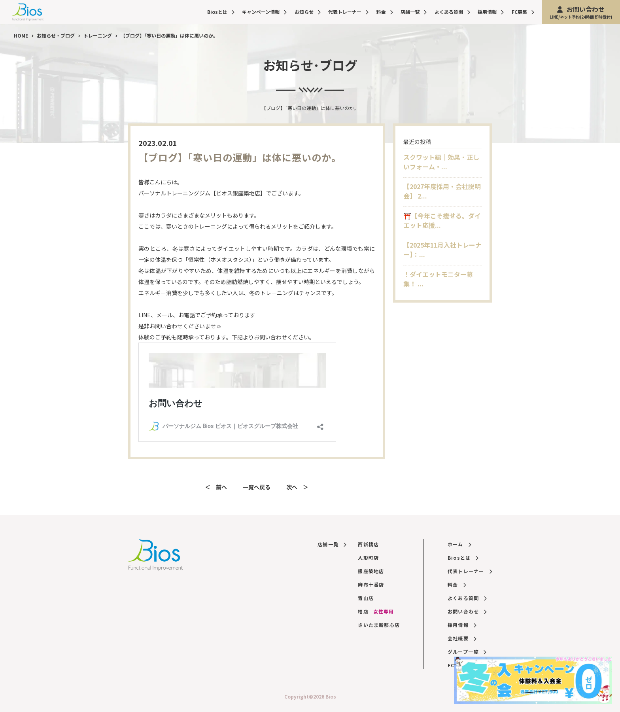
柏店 (376, 611)
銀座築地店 (371, 571)
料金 (384, 11)
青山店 (366, 598)
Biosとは (220, 11)
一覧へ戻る (256, 487)
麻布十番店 (371, 584)
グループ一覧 (467, 651)
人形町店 (368, 557)
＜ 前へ (216, 487)
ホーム (459, 544)
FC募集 (523, 11)
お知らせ (308, 11)
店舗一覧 (414, 11)
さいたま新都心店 (379, 624)
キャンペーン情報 (264, 11)
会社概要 (462, 638)
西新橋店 (368, 544)
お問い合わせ (581, 12)
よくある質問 (452, 11)
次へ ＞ (297, 487)
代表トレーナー (348, 11)
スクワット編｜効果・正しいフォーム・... (441, 161)
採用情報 (491, 11)
